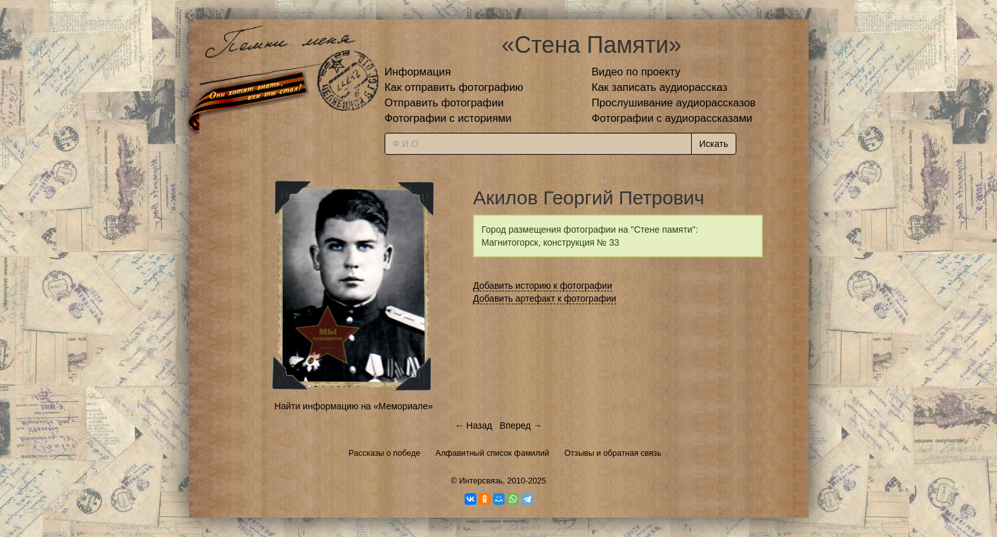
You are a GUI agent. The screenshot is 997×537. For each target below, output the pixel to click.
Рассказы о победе (384, 453)
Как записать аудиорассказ (660, 87)
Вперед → (520, 425)
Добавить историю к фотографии (542, 285)
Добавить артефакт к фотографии (544, 298)
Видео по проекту (636, 72)
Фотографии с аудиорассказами (672, 118)
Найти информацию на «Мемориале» (353, 406)
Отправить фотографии (444, 103)
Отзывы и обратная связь (613, 453)
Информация (418, 72)
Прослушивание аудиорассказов (674, 103)
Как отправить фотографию (454, 87)
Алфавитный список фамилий (492, 453)
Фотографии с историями (448, 118)
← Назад (473, 425)
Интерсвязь (481, 480)
